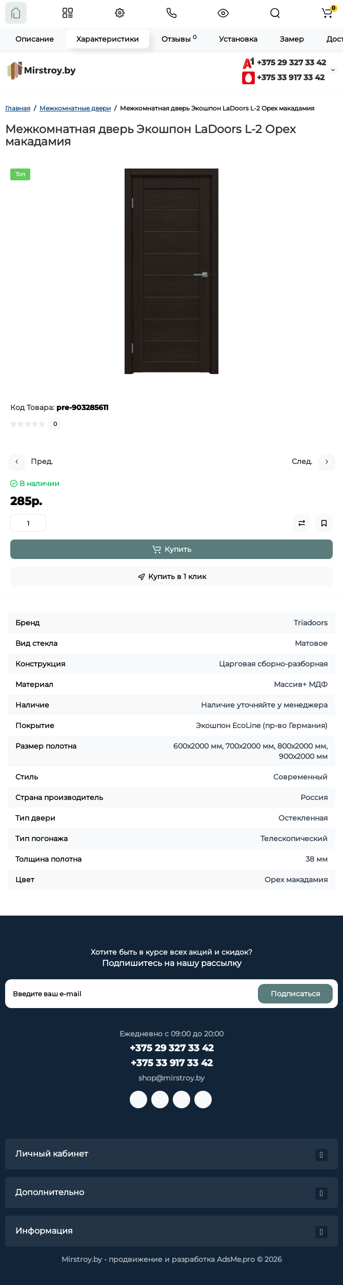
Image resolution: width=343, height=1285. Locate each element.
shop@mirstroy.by (171, 1078)
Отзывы (179, 39)
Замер (292, 39)
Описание (34, 39)
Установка (238, 39)
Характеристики (107, 39)
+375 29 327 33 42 (284, 62)
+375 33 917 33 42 (283, 77)
